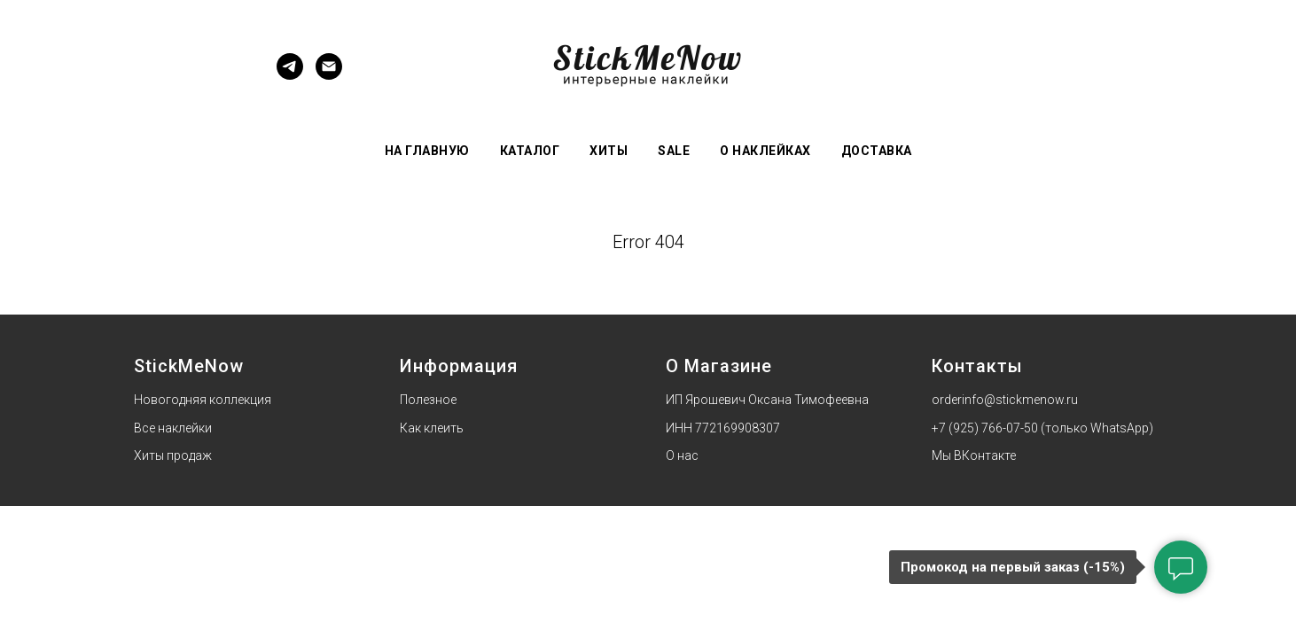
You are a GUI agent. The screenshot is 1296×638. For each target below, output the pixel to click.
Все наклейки (173, 428)
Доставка (876, 151)
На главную (427, 151)
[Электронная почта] (329, 74)
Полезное (428, 400)
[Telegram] (290, 74)
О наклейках (765, 151)
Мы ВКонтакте (974, 455)
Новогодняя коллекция (202, 400)
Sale (674, 151)
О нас (682, 455)
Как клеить (432, 428)
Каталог (530, 151)
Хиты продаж (173, 455)
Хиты (608, 151)
